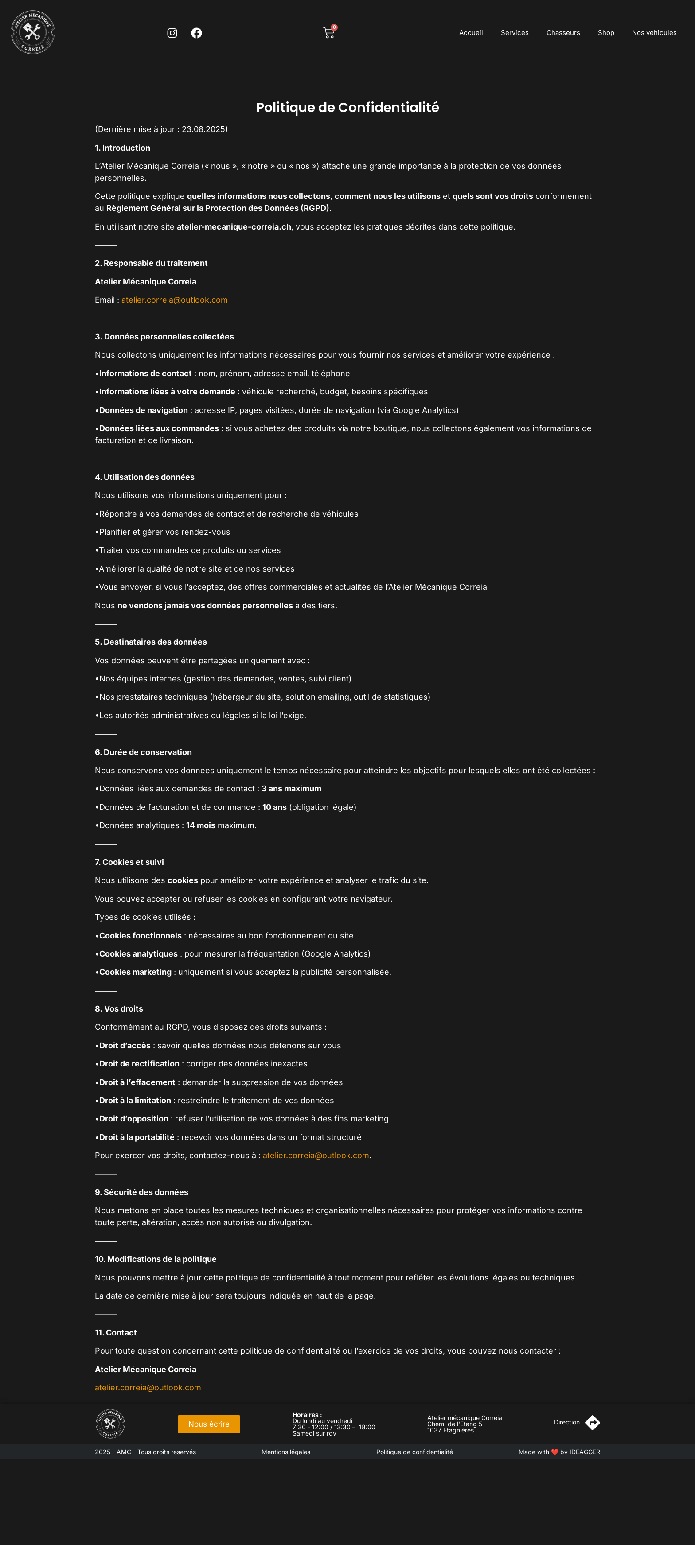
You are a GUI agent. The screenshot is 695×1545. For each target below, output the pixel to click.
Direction (567, 1422)
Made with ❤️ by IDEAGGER (559, 1451)
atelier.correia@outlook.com (174, 299)
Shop (606, 32)
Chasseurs (563, 32)
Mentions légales (286, 1451)
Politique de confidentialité (414, 1451)
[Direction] (592, 1422)
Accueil (471, 32)
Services (515, 32)
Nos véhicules (654, 32)
